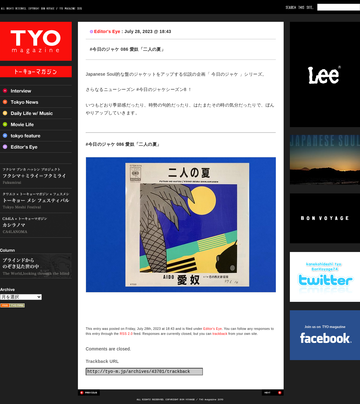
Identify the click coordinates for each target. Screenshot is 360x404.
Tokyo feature (36, 135)
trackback (220, 333)
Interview (36, 90)
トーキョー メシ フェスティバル (36, 200)
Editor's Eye (107, 31)
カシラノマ (36, 225)
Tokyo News (36, 101)
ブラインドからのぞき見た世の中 (36, 266)
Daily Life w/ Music (36, 113)
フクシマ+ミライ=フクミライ (36, 176)
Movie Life (36, 124)
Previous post (89, 392)
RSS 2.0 (126, 333)
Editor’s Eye (36, 147)
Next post (273, 392)
